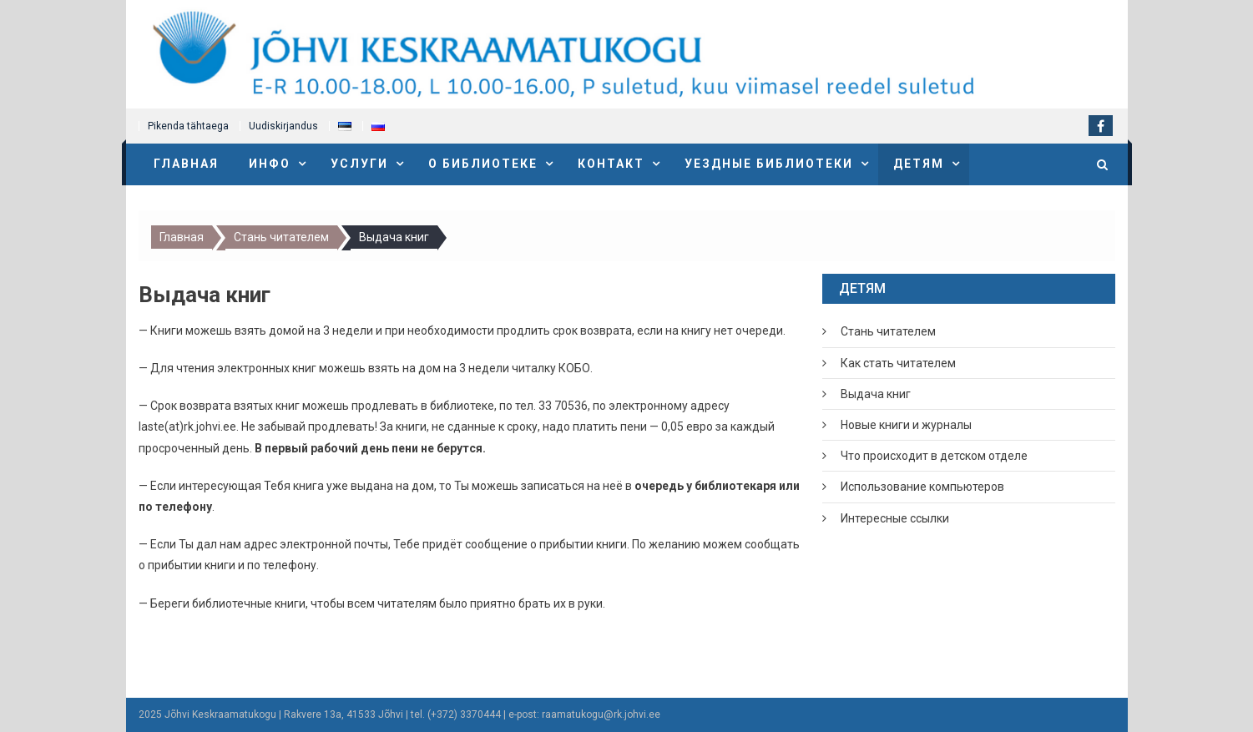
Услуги (359, 163)
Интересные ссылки (895, 518)
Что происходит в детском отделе (934, 455)
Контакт (611, 163)
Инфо (270, 163)
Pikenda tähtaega (188, 126)
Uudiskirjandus (283, 126)
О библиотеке (483, 163)
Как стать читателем (898, 363)
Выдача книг (876, 394)
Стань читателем (888, 331)
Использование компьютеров (922, 486)
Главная (186, 163)
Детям (918, 163)
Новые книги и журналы (906, 425)
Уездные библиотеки (769, 163)
